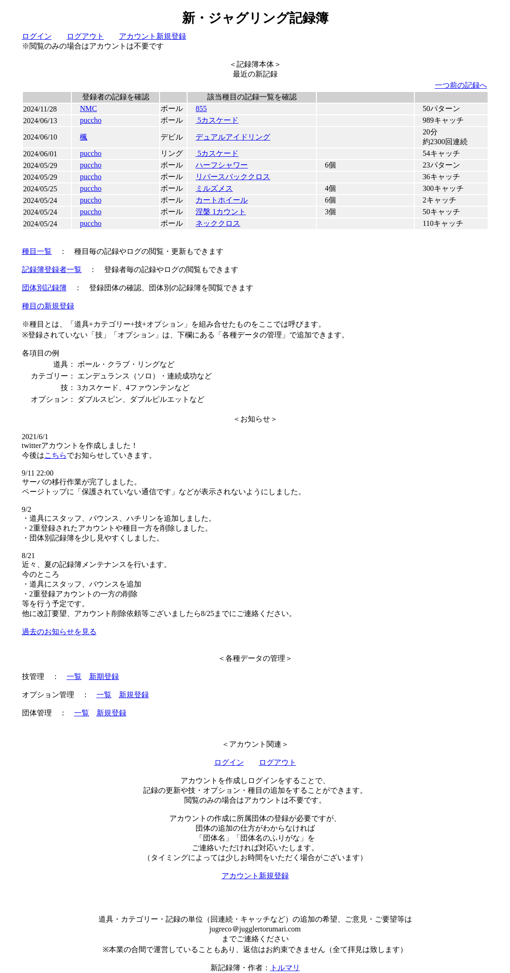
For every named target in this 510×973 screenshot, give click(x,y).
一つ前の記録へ (461, 85)
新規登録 (134, 695)
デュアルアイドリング (233, 137)
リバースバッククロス (233, 177)
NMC (88, 108)
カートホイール (222, 200)
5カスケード (217, 120)
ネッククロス (218, 223)
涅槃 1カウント (221, 212)
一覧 (74, 676)
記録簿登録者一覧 (52, 269)
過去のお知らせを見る (59, 632)
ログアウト (85, 36)
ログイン (37, 36)
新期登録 (104, 676)
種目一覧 (37, 251)
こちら (55, 455)
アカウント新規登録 (152, 36)
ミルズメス (214, 188)
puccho (90, 120)
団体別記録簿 (44, 288)
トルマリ (285, 968)
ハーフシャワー (222, 165)
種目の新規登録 (48, 306)
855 (201, 108)
